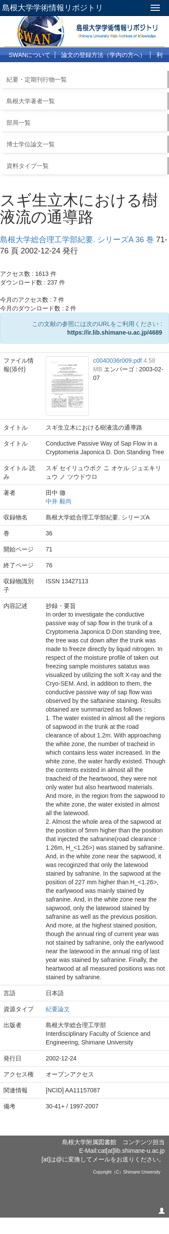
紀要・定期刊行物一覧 (36, 79)
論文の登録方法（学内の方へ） (103, 54)
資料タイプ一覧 (27, 165)
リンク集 (104, 69)
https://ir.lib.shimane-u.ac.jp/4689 (114, 332)
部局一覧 (18, 122)
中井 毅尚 (59, 501)
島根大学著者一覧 (30, 101)
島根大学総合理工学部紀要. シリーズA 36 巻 (77, 239)
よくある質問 (63, 69)
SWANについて (29, 54)
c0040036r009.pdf (118, 360)
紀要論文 (58, 1009)
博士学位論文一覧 (30, 144)
